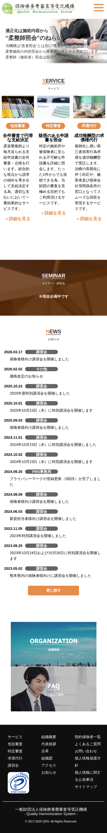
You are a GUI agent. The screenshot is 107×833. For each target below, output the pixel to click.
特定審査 (15, 751)
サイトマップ (86, 787)
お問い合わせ (86, 751)
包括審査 (15, 744)
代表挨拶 (48, 744)
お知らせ (48, 772)
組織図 (47, 758)
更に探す (53, 590)
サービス (15, 737)
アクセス (48, 765)
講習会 (13, 765)
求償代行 (15, 758)
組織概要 (48, 737)
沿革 (45, 751)
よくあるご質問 (88, 744)
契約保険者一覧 (88, 737)
